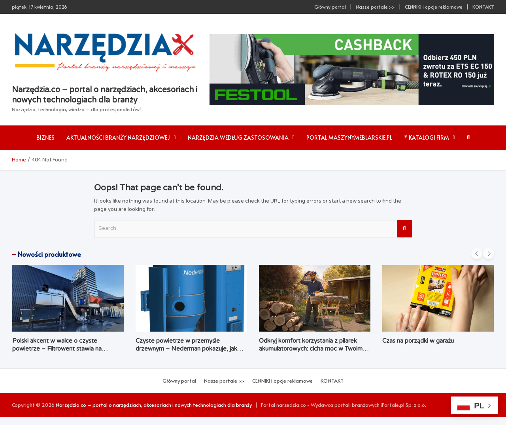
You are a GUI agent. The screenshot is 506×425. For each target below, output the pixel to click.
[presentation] (476, 253)
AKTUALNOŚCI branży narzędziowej (118, 137)
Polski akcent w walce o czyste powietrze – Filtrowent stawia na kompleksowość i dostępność (57, 348)
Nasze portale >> (375, 7)
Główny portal (330, 7)
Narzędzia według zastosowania (238, 137)
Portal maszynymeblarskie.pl (349, 137)
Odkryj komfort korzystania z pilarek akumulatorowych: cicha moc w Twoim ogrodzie (311, 348)
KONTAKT (483, 7)
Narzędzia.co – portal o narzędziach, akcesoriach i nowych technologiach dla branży (154, 404)
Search (404, 228)
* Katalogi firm (426, 137)
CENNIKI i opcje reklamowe (434, 7)
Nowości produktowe (49, 254)
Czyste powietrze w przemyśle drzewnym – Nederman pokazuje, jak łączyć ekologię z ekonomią (186, 348)
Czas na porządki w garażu (418, 340)
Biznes (45, 137)
